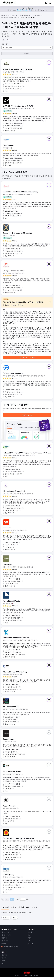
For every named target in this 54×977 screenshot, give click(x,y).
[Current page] (23, 899)
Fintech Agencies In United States (30, 15)
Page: (17, 899)
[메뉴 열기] (50, 3)
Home (3, 15)
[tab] (5, 907)
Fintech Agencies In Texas (9, 17)
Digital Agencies (12, 15)
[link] (46, 3)
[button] (27, 47)
